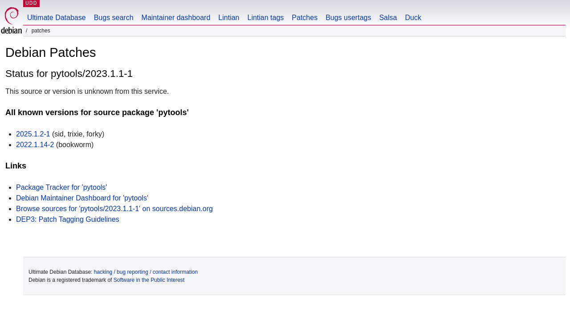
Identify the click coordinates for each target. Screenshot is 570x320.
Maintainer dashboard (176, 17)
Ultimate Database (56, 17)
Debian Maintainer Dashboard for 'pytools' (82, 198)
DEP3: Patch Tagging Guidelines (67, 219)
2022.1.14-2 (35, 144)
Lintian (228, 17)
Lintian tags (265, 17)
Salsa (388, 17)
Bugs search (114, 17)
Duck (413, 17)
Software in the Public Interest (149, 280)
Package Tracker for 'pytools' (61, 187)
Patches (305, 17)
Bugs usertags (348, 17)
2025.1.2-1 (33, 134)
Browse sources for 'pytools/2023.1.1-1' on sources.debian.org (114, 208)
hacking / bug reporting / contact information (146, 272)
